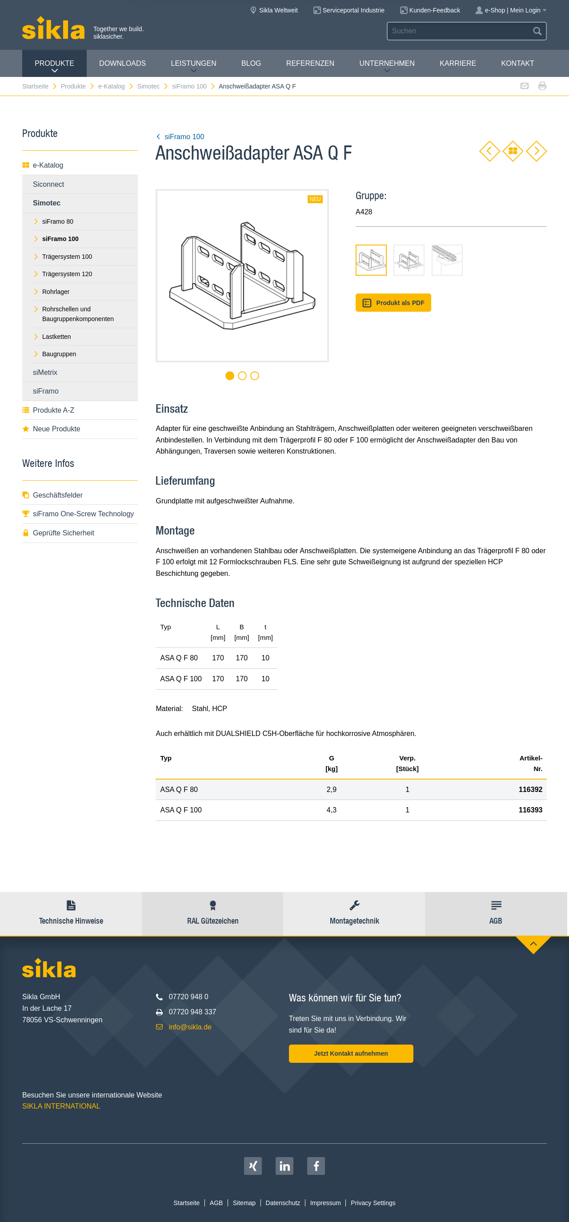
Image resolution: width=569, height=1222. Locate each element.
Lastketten (52, 336)
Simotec (153, 86)
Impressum (325, 1202)
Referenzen (310, 63)
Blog (251, 63)
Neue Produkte (51, 429)
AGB (216, 1202)
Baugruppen (54, 354)
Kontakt (517, 63)
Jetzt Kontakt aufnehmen (351, 1053)
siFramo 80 (53, 221)
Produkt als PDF (393, 303)
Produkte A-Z (48, 410)
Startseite (40, 86)
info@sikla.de (190, 1027)
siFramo (46, 391)
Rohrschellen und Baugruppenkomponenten (73, 314)
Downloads (122, 63)
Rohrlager (51, 291)
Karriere (458, 63)
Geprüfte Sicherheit (58, 533)
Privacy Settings (373, 1202)
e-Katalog (116, 86)
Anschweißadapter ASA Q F (257, 86)
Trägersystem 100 (62, 256)
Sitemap (244, 1202)
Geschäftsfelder (52, 495)
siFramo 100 (194, 86)
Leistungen (193, 67)
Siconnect (48, 184)
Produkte (54, 67)
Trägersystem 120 (62, 273)
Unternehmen (387, 67)
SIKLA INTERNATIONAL (61, 1106)
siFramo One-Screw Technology (78, 514)
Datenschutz (283, 1202)
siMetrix (45, 372)
